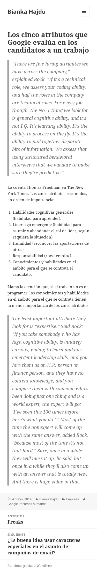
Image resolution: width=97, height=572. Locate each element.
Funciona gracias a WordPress (30, 565)
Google (13, 504)
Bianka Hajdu (27, 11)
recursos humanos (32, 504)
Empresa (72, 499)
